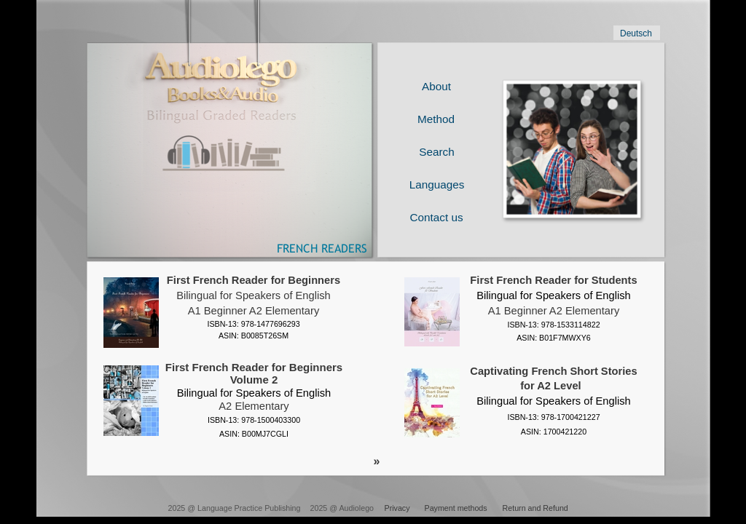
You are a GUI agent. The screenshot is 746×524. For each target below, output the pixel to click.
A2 (225, 406)
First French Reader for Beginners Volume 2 (253, 380)
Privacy (397, 508)
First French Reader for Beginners (253, 280)
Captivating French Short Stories (553, 371)
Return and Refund (535, 508)
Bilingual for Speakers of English (253, 295)
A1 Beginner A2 (225, 311)
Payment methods (456, 508)
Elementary (292, 311)
